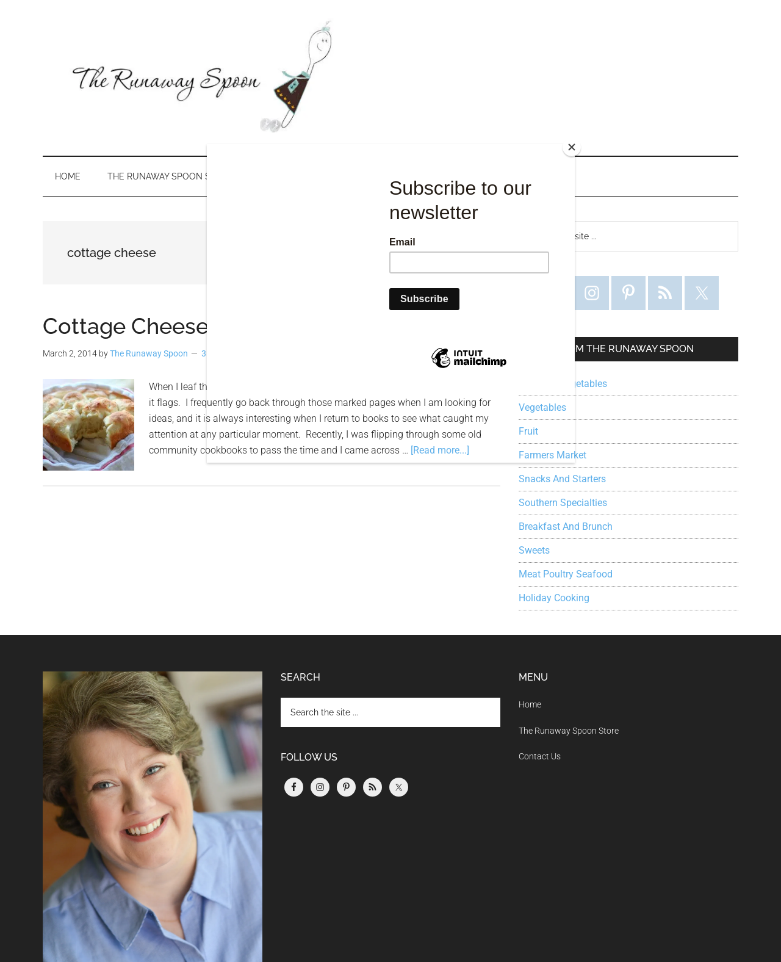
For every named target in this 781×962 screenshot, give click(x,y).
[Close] (572, 147)
